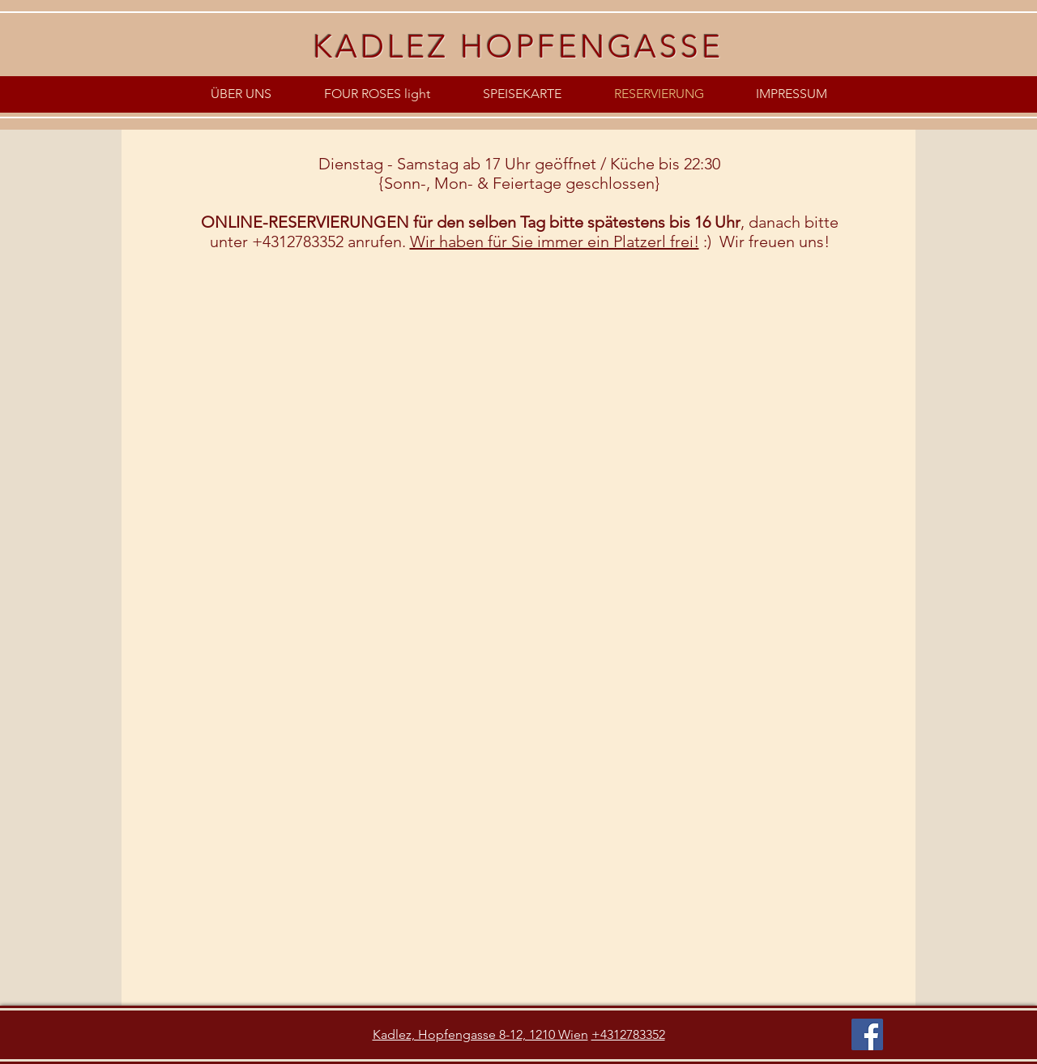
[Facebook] (867, 1034)
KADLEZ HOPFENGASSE (518, 47)
